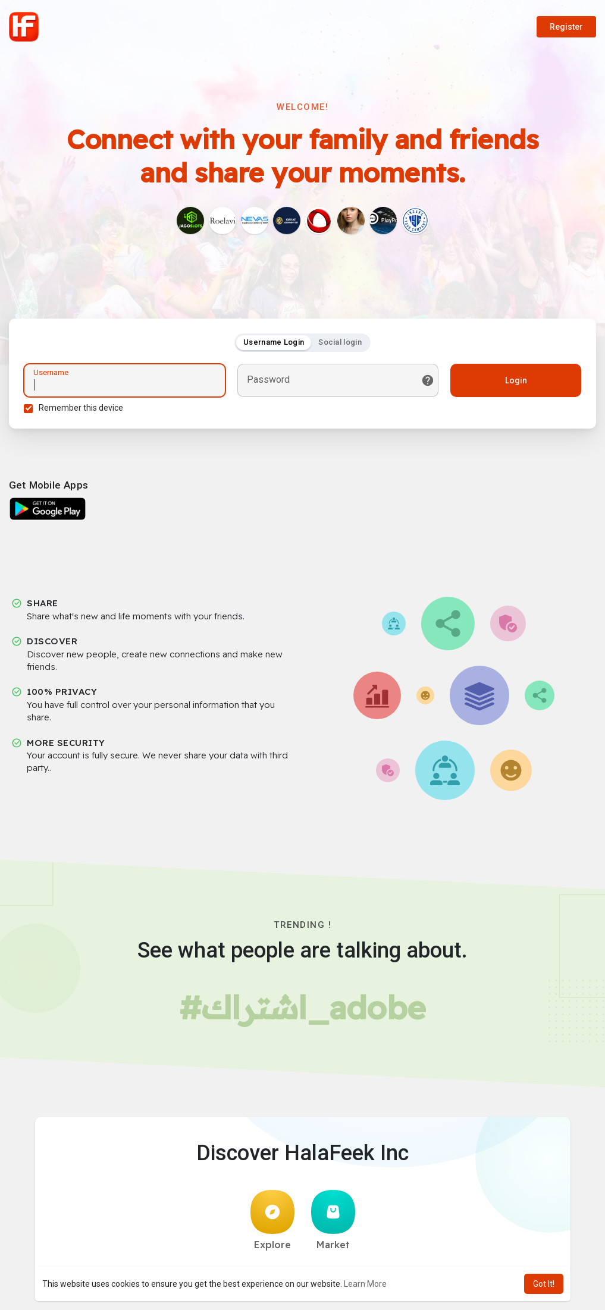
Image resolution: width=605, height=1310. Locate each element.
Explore (272, 1220)
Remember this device (81, 407)
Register (566, 27)
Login (516, 380)
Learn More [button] (365, 1284)
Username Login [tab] (273, 342)
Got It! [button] (543, 1284)
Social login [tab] (340, 342)
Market (333, 1220)
